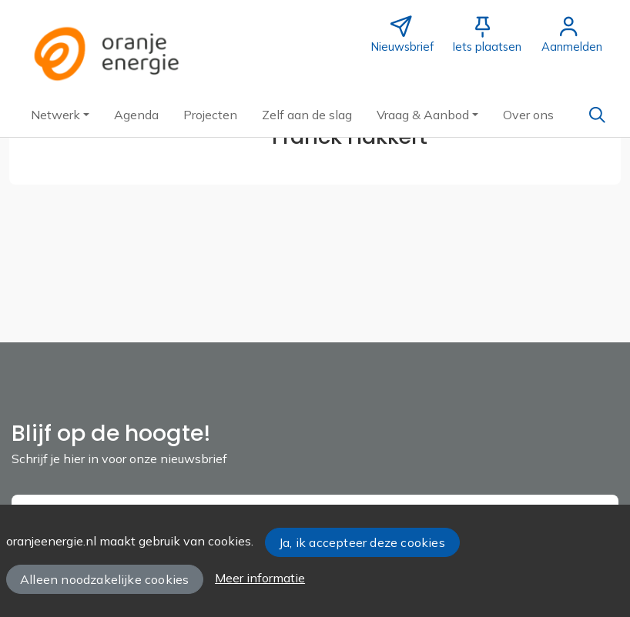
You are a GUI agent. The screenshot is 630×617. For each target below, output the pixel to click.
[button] (60, 114)
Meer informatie (260, 577)
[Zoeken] (597, 114)
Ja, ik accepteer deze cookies (362, 542)
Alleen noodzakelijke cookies (104, 579)
